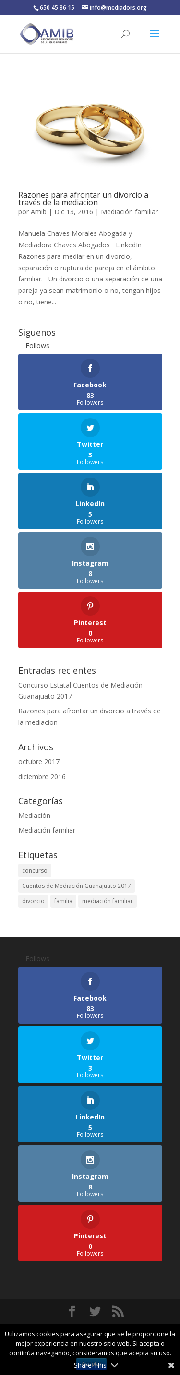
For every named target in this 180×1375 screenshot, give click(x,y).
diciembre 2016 (42, 776)
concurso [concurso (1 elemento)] (35, 870)
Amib (39, 211)
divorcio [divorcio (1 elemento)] (33, 901)
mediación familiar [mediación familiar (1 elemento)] (107, 901)
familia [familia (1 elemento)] (63, 901)
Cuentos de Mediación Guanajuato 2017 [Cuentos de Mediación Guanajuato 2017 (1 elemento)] (76, 886)
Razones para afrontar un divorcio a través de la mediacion (83, 198)
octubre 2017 (39, 761)
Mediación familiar (129, 211)
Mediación (34, 815)
